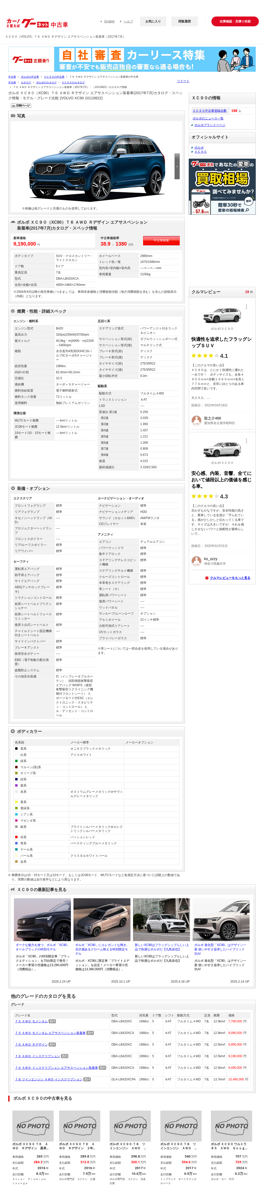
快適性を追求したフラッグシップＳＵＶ (221, 342)
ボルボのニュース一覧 (208, 118)
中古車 (12, 76)
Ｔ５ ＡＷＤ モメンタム (31, 1021)
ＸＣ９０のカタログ (73, 82)
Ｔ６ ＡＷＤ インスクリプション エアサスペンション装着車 (56, 1068)
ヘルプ (128, 21)
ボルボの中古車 (30, 76)
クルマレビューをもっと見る (230, 578)
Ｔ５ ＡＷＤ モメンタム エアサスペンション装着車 (50, 1033)
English (109, 21)
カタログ (26, 82)
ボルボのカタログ (46, 82)
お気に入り (153, 21)
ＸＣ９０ (200, 151)
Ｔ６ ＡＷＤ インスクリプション (37, 1056)
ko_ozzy (210, 559)
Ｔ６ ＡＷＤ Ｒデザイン (31, 1044)
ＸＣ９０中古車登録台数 (210, 110)
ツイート (183, 81)
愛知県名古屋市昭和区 (219, 423)
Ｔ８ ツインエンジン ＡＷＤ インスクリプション (48, 1079)
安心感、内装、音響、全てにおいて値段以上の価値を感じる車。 (221, 480)
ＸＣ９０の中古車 (54, 76)
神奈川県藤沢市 (215, 563)
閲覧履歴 (184, 21)
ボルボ (199, 147)
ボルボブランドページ (209, 125)
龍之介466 (212, 418)
